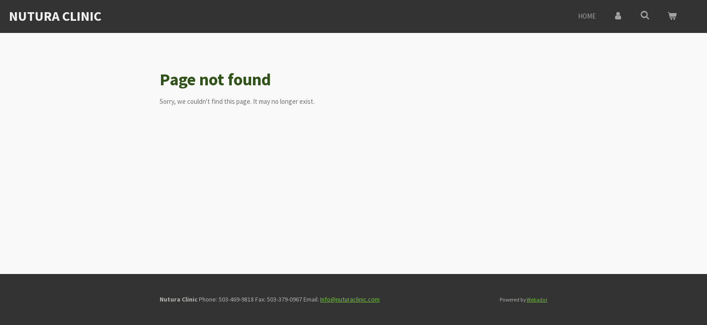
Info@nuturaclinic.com (350, 299)
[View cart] (672, 16)
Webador (537, 300)
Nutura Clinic (55, 15)
